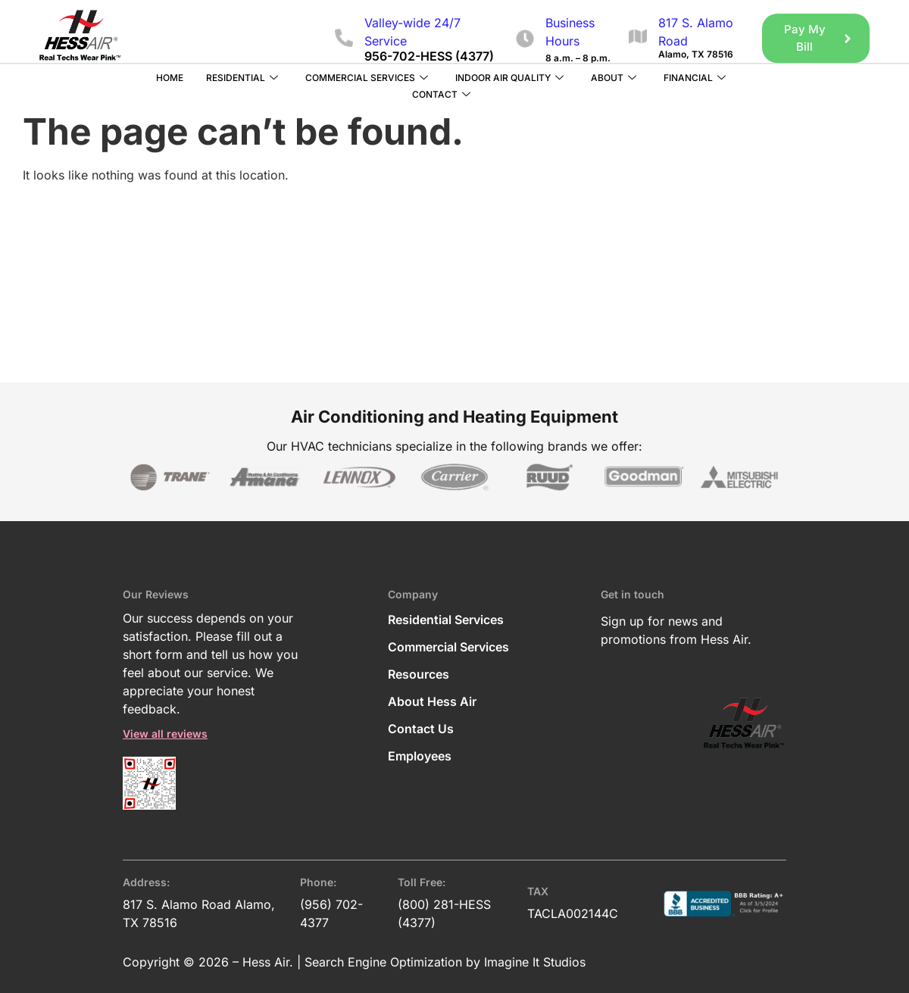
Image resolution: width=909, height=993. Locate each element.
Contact (441, 94)
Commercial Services (366, 77)
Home (169, 77)
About (613, 77)
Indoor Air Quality (509, 77)
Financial (695, 77)
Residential (242, 77)
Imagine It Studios (535, 961)
